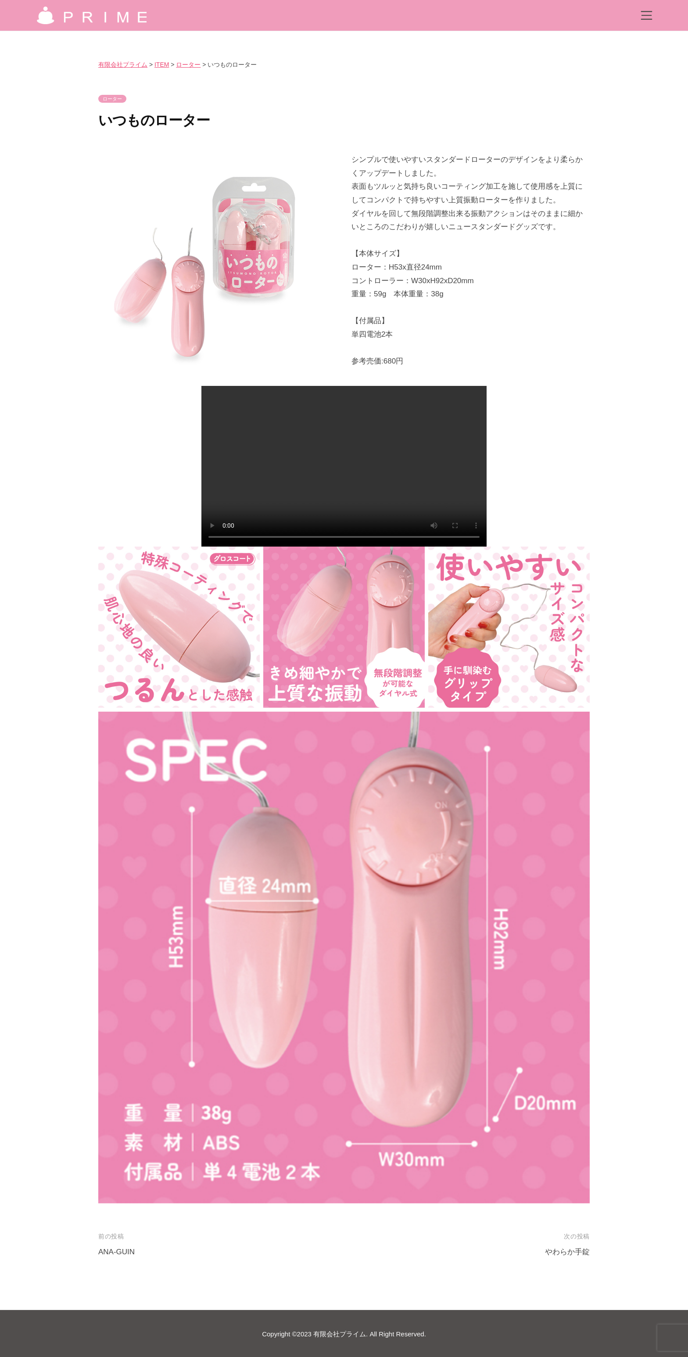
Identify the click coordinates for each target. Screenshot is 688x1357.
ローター (112, 98)
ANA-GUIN (116, 1252)
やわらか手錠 (567, 1252)
